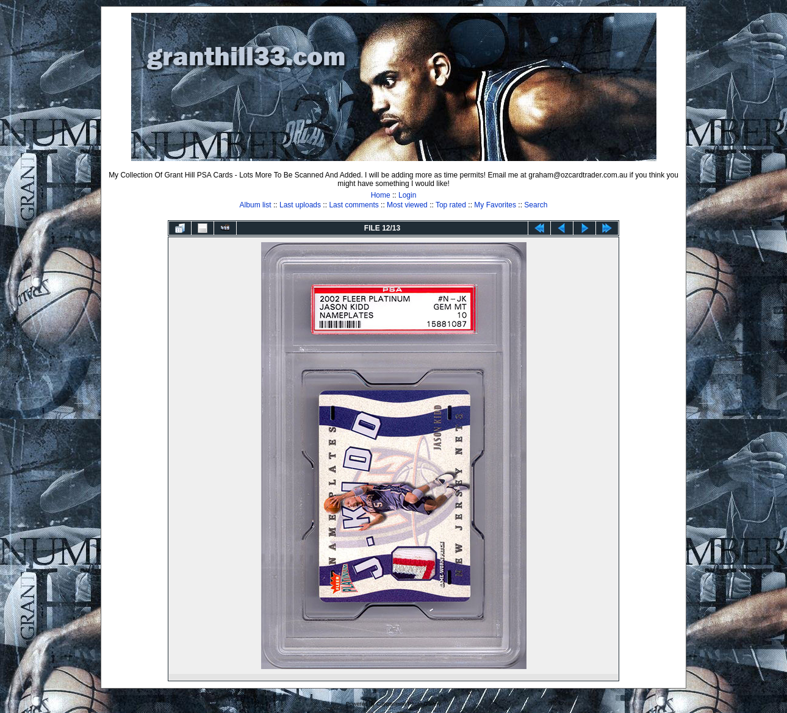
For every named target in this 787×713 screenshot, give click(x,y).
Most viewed (407, 205)
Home (380, 195)
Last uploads (300, 205)
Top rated (451, 205)
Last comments (353, 205)
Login (407, 195)
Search (535, 205)
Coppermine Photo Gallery (408, 704)
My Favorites (495, 205)
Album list (255, 205)
